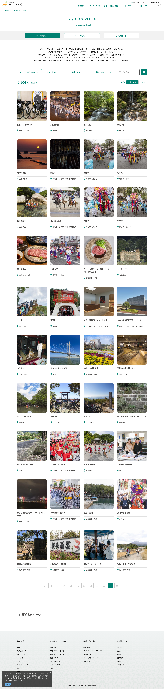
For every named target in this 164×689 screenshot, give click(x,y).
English (119, 651)
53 (84, 585)
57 (111, 585)
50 (64, 585)
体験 (18, 661)
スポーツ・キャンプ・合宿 (93, 651)
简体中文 (120, 661)
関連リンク (54, 658)
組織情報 (53, 647)
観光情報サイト (138, 2)
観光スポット (22, 654)
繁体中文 (120, 658)
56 (104, 585)
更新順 (142, 82)
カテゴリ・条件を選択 (27, 72)
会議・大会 (87, 654)
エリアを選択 (51, 72)
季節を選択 (76, 72)
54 (91, 585)
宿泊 (18, 668)
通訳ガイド (54, 668)
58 (117, 585)
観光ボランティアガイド (59, 654)
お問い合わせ (55, 665)
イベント (20, 658)
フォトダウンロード (19, 10)
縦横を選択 (100, 72)
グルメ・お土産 (22, 665)
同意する (8, 684)
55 (97, 585)
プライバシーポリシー (58, 651)
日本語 (119, 647)
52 (78, 585)
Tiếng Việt (120, 665)
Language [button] (154, 2)
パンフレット (55, 661)
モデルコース (22, 651)
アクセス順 (132, 82)
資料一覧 (86, 661)
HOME (7, 10)
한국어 (119, 654)
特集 (18, 647)
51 (71, 585)
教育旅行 (86, 647)
